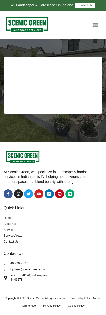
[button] (95, 25)
